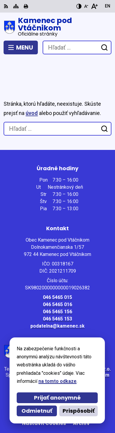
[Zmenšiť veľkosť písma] (86, 6)
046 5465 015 (57, 271)
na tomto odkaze (57, 381)
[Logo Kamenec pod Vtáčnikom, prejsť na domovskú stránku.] (57, 27)
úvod (32, 87)
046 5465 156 (57, 285)
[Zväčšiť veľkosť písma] (94, 6)
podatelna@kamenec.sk (57, 300)
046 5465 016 (57, 278)
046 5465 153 (57, 293)
